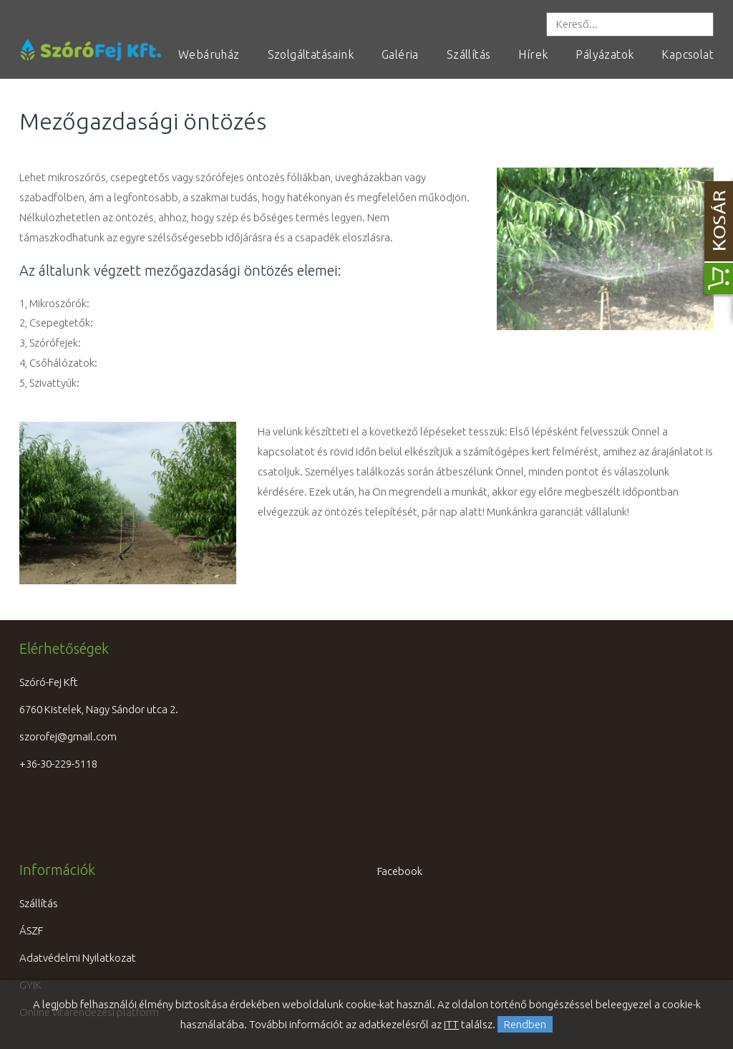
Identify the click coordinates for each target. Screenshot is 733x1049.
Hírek (533, 54)
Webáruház (209, 54)
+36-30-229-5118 (58, 764)
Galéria (400, 54)
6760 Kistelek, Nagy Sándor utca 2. (98, 709)
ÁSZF (31, 930)
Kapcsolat (687, 54)
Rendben (525, 1024)
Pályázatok (605, 54)
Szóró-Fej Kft (48, 682)
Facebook (399, 871)
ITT (451, 1024)
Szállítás (469, 54)
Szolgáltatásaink (311, 54)
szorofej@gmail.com (68, 736)
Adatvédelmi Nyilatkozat (77, 958)
